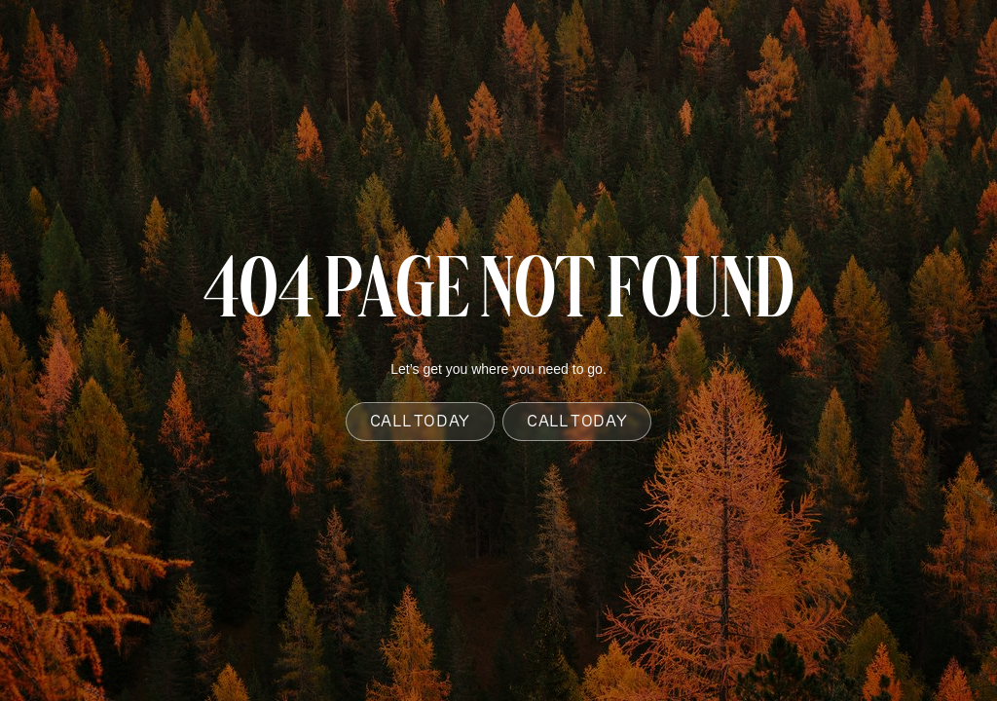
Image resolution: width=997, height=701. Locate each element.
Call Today (420, 421)
